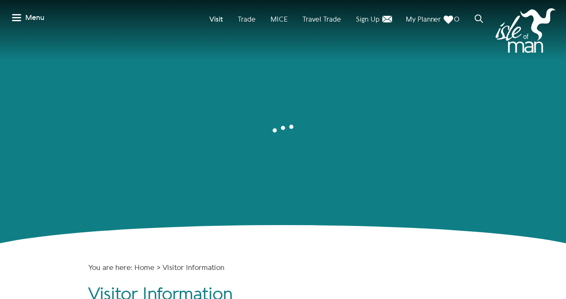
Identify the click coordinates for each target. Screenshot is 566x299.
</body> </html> (283, 149)
